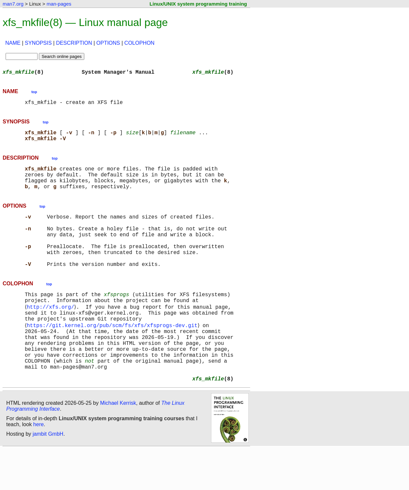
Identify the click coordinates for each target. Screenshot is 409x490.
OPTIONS (108, 43)
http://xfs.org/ (51, 332)
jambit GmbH (48, 474)
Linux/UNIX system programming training (198, 4)
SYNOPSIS (38, 43)
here (38, 465)
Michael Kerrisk (118, 444)
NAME (12, 43)
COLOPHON (139, 43)
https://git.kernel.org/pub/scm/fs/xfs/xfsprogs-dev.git (113, 354)
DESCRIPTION (74, 43)
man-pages (58, 4)
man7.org (13, 4)
